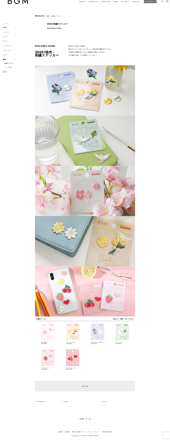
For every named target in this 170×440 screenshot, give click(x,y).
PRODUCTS (63, 5)
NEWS (85, 5)
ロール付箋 (7, 67)
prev (65, 401)
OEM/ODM (75, 5)
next (105, 401)
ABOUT (52, 5)
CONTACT (105, 5)
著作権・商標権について (78, 432)
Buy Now (85, 386)
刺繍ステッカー (9, 63)
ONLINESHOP (119, 5)
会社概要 (60, 432)
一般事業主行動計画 (106, 432)
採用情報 (67, 432)
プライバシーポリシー (93, 432)
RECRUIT (94, 5)
